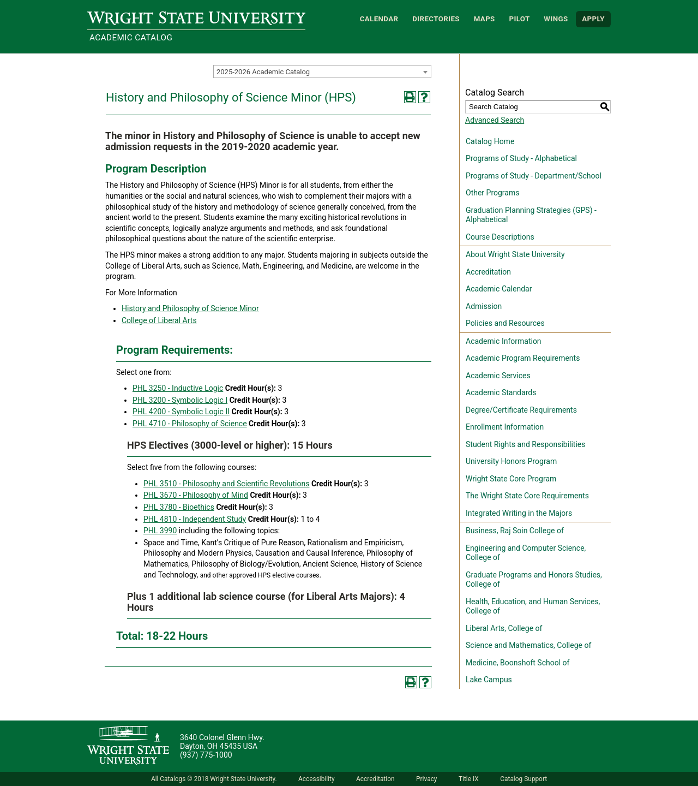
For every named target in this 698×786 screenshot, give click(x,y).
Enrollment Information (505, 426)
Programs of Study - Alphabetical (521, 158)
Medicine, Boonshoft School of (517, 662)
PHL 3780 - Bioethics (178, 507)
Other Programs (492, 192)
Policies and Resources (505, 323)
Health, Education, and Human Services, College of (533, 606)
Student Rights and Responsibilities (526, 444)
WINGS (556, 19)
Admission (484, 306)
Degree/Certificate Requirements (521, 410)
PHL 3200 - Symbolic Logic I (180, 400)
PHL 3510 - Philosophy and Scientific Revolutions (226, 483)
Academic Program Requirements (523, 358)
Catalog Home (490, 141)
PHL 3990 (160, 530)
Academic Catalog (130, 38)
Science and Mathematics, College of (528, 645)
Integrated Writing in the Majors (519, 513)
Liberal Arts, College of (504, 628)
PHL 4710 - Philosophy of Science (190, 423)
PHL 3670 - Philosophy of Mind (195, 495)
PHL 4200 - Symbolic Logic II (181, 411)
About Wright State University (515, 254)
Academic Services (498, 375)
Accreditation (488, 271)
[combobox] (322, 71)
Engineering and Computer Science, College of (526, 553)
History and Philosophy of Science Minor (190, 308)
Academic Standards (501, 392)
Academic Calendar (499, 288)
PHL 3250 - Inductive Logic (178, 388)
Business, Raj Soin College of (515, 530)
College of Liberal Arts (159, 320)
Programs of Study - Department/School (533, 175)
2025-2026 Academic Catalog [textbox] (263, 72)
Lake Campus (489, 679)
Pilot (519, 19)
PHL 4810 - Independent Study (194, 519)
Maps (484, 19)
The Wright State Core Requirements (527, 495)
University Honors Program (511, 461)
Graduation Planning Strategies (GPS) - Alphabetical (531, 215)
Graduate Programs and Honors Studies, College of (534, 579)
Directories (436, 19)
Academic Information (503, 341)
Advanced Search (494, 120)
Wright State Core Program (511, 478)
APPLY (593, 19)
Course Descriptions (500, 237)
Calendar (379, 19)
